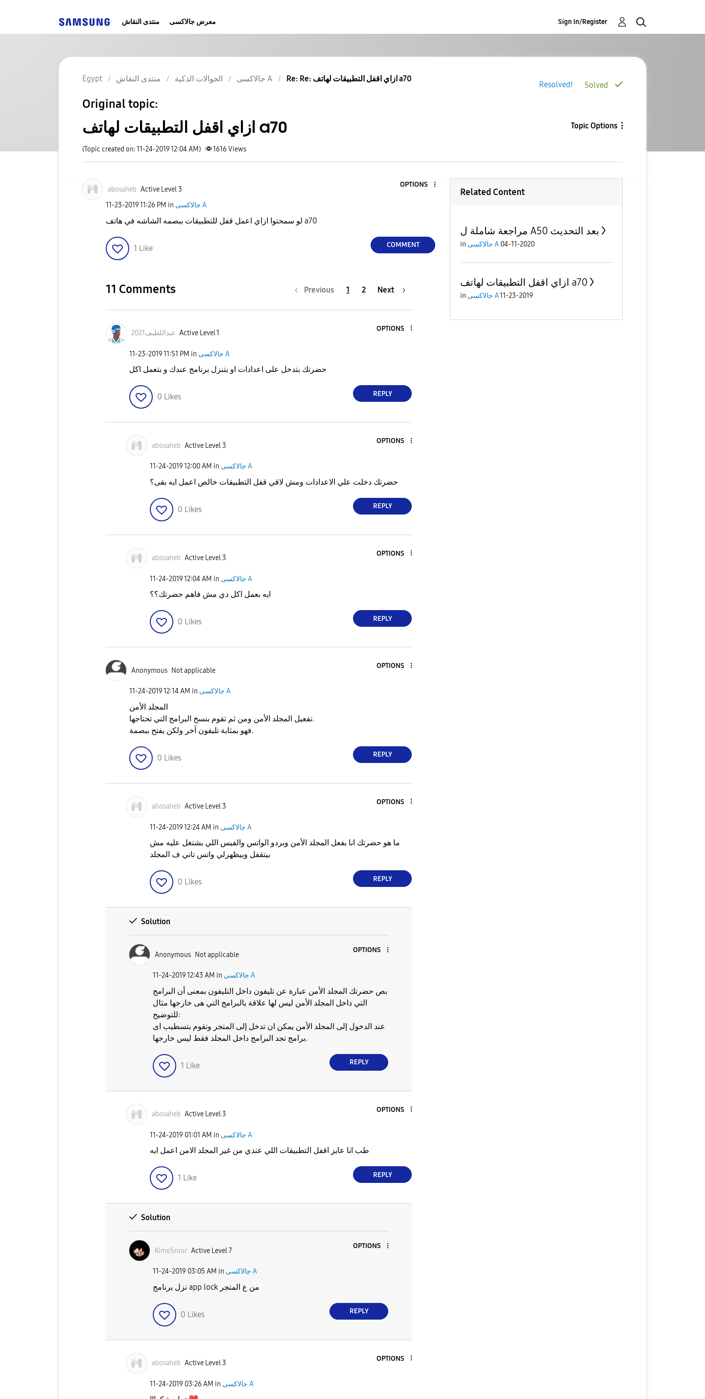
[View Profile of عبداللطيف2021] (153, 333)
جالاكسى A (191, 205)
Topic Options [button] (594, 125)
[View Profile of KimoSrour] (171, 1251)
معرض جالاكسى (192, 22)
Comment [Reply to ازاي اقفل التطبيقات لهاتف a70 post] (403, 245)
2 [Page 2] (364, 290)
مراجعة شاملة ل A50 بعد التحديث (529, 231)
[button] (418, 185)
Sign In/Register (583, 22)
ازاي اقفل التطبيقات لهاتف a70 (524, 282)
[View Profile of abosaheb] (122, 189)
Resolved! (556, 84)
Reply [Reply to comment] (382, 394)
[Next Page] (391, 290)
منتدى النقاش (141, 22)
